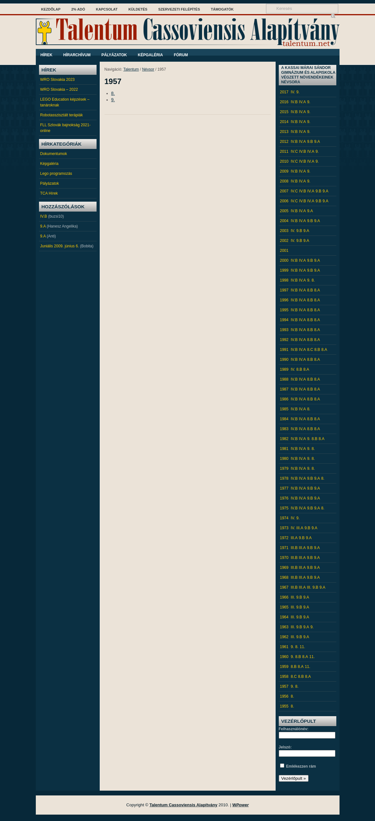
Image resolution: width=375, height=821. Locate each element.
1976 (284, 498)
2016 (284, 102)
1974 (284, 518)
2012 (284, 141)
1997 (284, 290)
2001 (284, 250)
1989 (284, 369)
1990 (284, 359)
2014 (284, 122)
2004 (284, 221)
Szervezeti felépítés (179, 9)
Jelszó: (285, 747)
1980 (284, 458)
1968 (284, 577)
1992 (284, 339)
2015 (284, 112)
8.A (317, 290)
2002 (284, 240)
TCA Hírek (49, 193)
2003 (284, 230)
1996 (284, 300)
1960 (284, 656)
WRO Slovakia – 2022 (59, 89)
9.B (310, 141)
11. (302, 647)
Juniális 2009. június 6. (59, 246)
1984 (284, 419)
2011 (284, 151)
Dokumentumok (53, 153)
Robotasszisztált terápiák (61, 115)
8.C (310, 349)
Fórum (181, 55)
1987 (284, 389)
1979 (284, 468)
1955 (284, 706)
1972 (284, 538)
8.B (310, 290)
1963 (284, 627)
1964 (284, 617)
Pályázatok (114, 55)
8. (113, 93)
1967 (284, 587)
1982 (284, 439)
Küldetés (138, 9)
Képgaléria (150, 55)
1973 (284, 528)
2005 (284, 211)
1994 (284, 320)
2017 (284, 92)
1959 (284, 666)
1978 (284, 478)
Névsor (148, 69)
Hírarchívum (76, 55)
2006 (284, 201)
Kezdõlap (51, 9)
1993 (284, 330)
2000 (284, 260)
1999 (284, 270)
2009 (284, 171)
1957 (284, 686)
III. (309, 587)
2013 (284, 131)
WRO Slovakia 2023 (57, 79)
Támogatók (222, 9)
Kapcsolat (107, 9)
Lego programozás (56, 173)
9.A (43, 226)
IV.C (294, 151)
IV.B (43, 216)
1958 (284, 676)
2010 (284, 161)
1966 (284, 597)
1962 (284, 637)
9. (113, 99)
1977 (284, 488)
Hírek (46, 55)
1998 (284, 280)
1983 (284, 429)
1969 (284, 567)
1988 (284, 379)
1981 (284, 448)
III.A (299, 528)
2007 (284, 191)
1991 (284, 349)
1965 (284, 607)
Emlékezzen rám (301, 766)
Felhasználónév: (294, 729)
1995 (284, 310)
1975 (284, 508)
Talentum (131, 69)
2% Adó (78, 9)
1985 (284, 409)
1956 (284, 696)
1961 (284, 647)
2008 (284, 181)
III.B (294, 548)
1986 (284, 399)
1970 (284, 557)
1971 (284, 548)
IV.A (302, 102)
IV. (293, 92)
